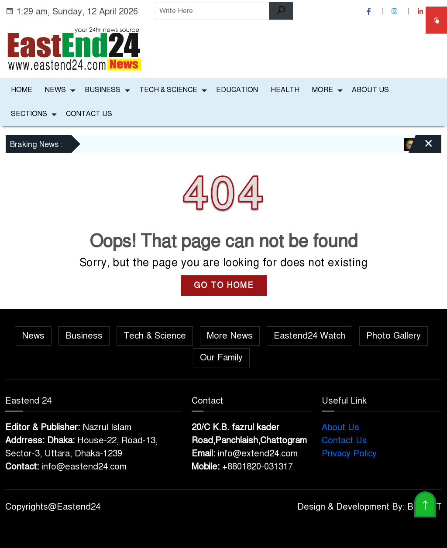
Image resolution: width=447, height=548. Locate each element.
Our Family (221, 357)
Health (285, 90)
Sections (29, 114)
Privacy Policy (349, 453)
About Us (370, 90)
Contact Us (89, 114)
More (322, 90)
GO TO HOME (224, 285)
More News (230, 335)
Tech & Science (168, 90)
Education (237, 90)
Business (102, 90)
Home (21, 90)
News (55, 90)
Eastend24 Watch (309, 335)
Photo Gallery (393, 335)
